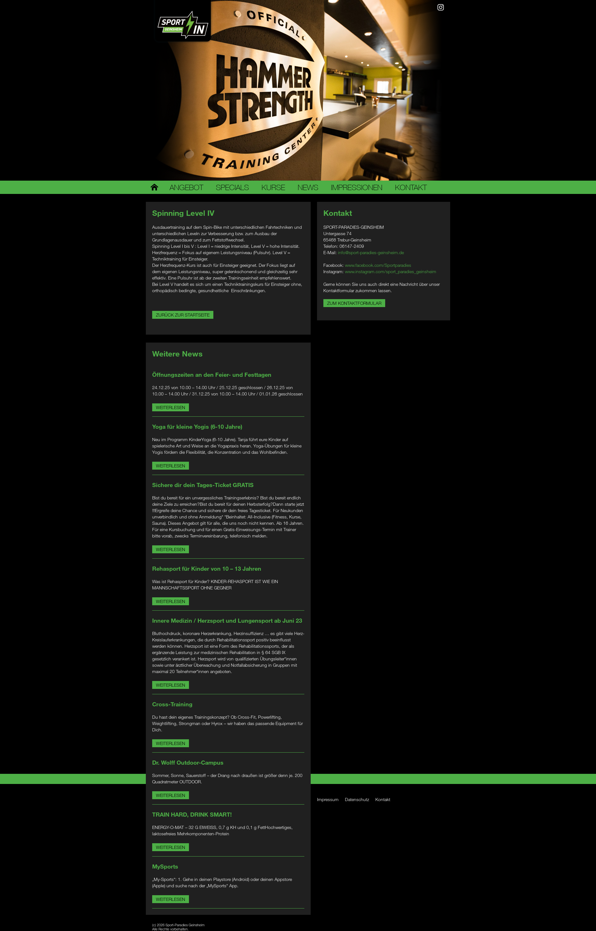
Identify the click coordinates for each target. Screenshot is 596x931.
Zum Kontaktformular (354, 303)
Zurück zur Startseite (183, 315)
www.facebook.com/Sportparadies (378, 265)
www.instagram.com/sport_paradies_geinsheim (390, 271)
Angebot (186, 187)
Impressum (328, 799)
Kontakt (411, 187)
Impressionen (356, 187)
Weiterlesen (170, 407)
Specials (232, 187)
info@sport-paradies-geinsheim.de (371, 252)
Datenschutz (357, 799)
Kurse (273, 187)
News (308, 187)
